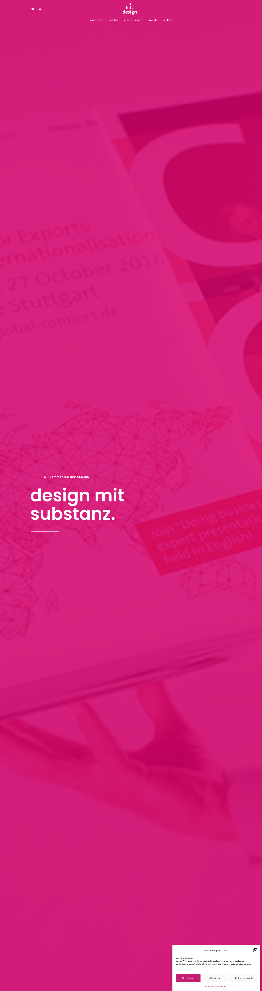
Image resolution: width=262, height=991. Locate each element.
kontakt (167, 19)
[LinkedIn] (32, 9)
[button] (255, 955)
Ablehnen (214, 983)
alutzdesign (96, 19)
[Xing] (39, 9)
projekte (152, 19)
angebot (113, 19)
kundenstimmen (133, 19)
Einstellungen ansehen (242, 983)
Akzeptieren (188, 983)
